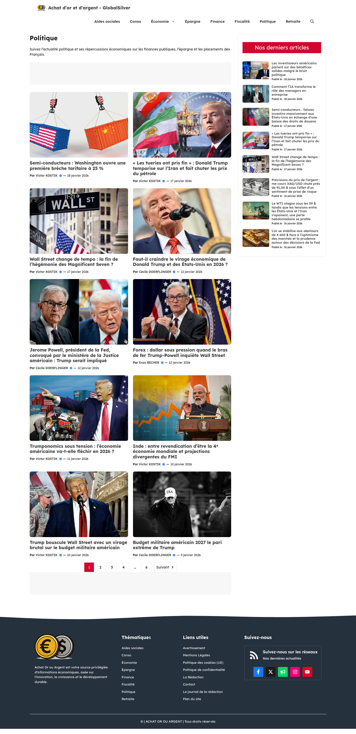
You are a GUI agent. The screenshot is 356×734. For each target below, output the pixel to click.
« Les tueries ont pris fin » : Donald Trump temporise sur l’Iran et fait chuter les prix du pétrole (180, 168)
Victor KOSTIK (46, 175)
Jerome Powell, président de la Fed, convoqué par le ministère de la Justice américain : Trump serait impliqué (74, 355)
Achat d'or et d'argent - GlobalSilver (89, 8)
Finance (217, 21)
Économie (165, 21)
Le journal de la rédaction (203, 692)
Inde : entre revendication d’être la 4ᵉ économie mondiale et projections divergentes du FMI (175, 451)
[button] (312, 21)
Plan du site (192, 699)
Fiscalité (242, 21)
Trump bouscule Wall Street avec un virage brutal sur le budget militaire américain (78, 545)
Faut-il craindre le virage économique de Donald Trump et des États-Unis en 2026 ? (180, 261)
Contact (189, 684)
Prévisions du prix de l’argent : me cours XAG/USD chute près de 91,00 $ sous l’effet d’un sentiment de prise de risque (296, 185)
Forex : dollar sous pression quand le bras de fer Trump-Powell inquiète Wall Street (180, 352)
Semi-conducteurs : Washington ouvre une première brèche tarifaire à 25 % (78, 165)
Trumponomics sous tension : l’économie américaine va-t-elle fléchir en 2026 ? (75, 448)
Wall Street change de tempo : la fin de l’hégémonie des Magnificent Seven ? (74, 261)
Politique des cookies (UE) (203, 662)
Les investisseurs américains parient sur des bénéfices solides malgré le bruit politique (294, 69)
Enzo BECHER (149, 362)
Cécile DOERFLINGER (155, 272)
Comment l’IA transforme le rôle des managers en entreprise (294, 90)
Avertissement (194, 648)
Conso (135, 21)
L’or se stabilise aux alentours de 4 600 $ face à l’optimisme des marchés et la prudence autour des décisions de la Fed (296, 236)
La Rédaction (193, 677)
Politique (268, 21)
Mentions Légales (196, 655)
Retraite (293, 21)
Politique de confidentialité (204, 670)
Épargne (192, 21)
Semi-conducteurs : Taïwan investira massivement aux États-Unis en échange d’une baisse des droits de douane (294, 115)
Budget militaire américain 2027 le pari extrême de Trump (177, 545)
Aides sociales (107, 21)
